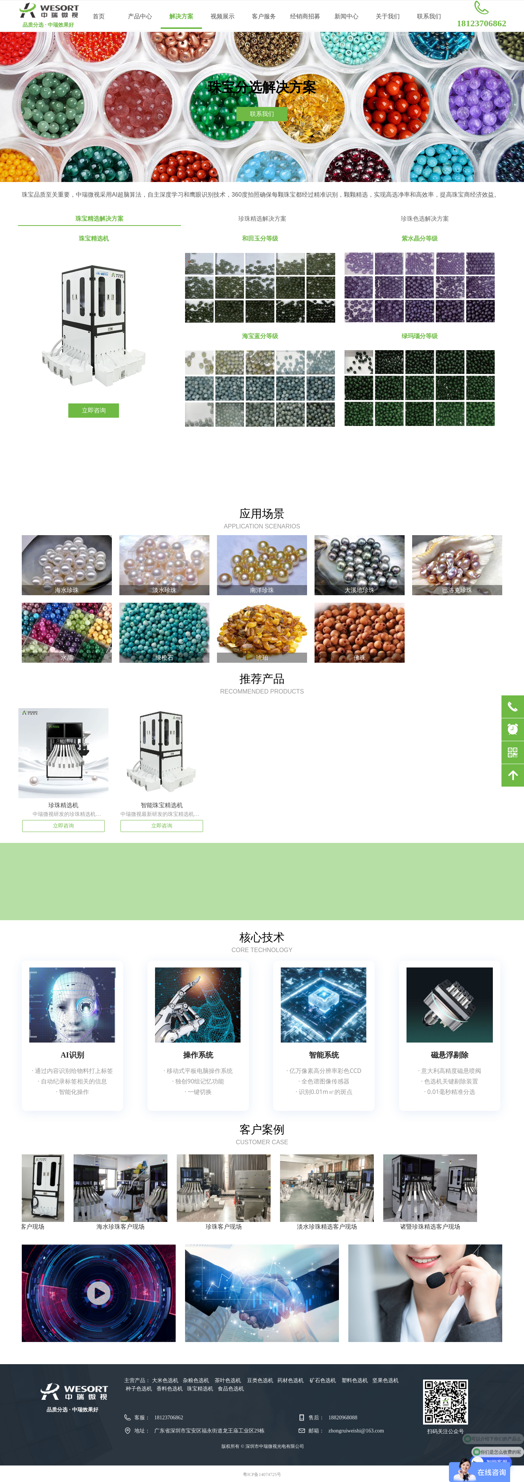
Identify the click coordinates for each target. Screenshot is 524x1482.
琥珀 (262, 657)
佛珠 (360, 657)
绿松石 (164, 657)
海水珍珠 (67, 590)
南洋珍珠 (262, 590)
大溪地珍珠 (360, 590)
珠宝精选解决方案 (99, 218)
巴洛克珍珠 (457, 590)
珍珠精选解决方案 (262, 218)
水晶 (67, 657)
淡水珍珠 (164, 590)
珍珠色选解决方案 (425, 218)
